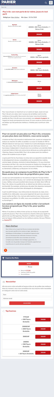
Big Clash (14, 24)
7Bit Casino (15, 80)
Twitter (50, 369)
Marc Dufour (12, 226)
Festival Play (14, 54)
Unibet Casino (14, 93)
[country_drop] (28, 376)
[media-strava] (5, 250)
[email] (27, 298)
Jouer (29, 263)
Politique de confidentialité (33, 369)
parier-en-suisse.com (14, 369)
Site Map (27, 371)
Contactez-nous (44, 369)
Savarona (14, 67)
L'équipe (23, 369)
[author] (15, 17)
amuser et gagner (41, 118)
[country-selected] (26, 376)
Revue (28, 267)
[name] (27, 294)
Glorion (14, 39)
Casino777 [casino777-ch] (7, 220)
